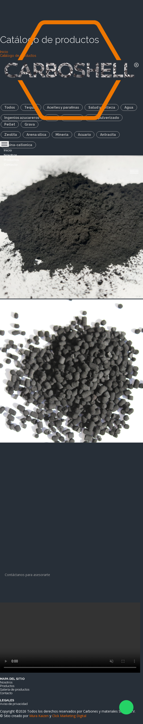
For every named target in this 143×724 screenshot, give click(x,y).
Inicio (8, 150)
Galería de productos (14, 689)
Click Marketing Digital (69, 715)
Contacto (10, 164)
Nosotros (10, 155)
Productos (11, 160)
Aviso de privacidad (14, 704)
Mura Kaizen (39, 715)
